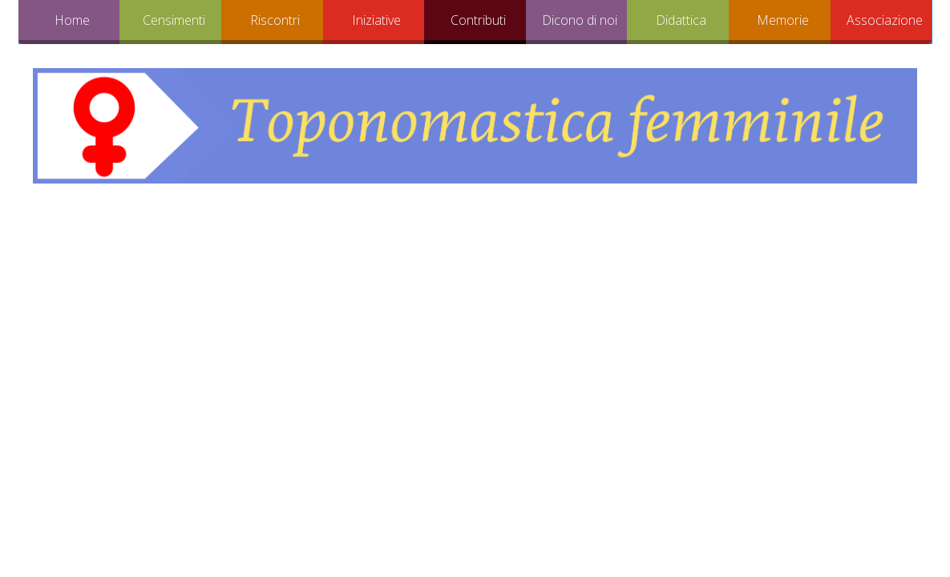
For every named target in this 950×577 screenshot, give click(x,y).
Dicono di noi (579, 20)
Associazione (885, 20)
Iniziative (376, 20)
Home (72, 20)
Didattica (681, 20)
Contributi (478, 20)
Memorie (783, 20)
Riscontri (275, 20)
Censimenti (174, 20)
